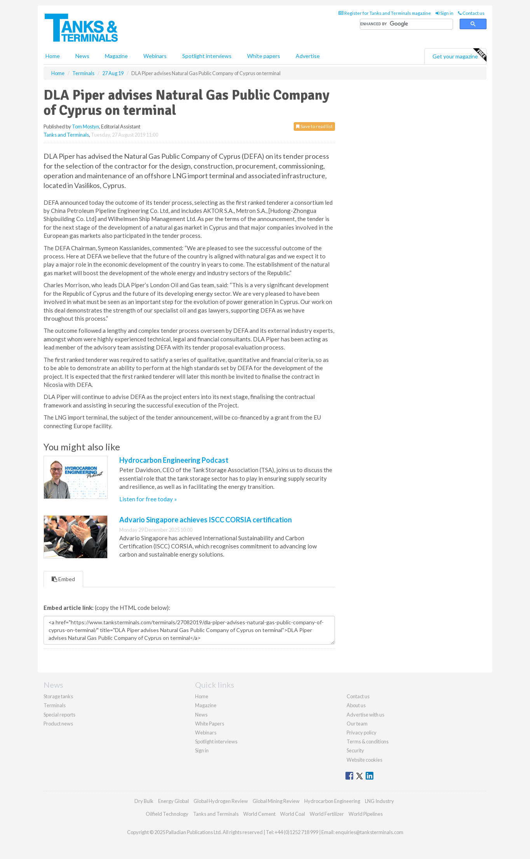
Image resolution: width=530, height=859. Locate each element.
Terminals (55, 705)
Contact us (471, 13)
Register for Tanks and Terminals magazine (384, 13)
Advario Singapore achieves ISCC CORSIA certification (205, 519)
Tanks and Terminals (66, 135)
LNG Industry (379, 801)
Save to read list (314, 126)
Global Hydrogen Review (221, 801)
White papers (263, 56)
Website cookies (364, 760)
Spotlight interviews (207, 56)
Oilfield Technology (167, 814)
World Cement (259, 814)
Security (355, 750)
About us (356, 705)
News (201, 714)
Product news (58, 723)
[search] (406, 24)
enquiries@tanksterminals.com (369, 832)
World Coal (292, 814)
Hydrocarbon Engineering (332, 801)
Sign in (444, 13)
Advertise (308, 56)
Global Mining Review (276, 801)
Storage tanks (58, 696)
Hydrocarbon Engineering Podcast (173, 460)
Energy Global (173, 801)
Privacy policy (362, 732)
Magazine (116, 56)
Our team (357, 723)
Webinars (155, 56)
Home (52, 56)
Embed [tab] (63, 579)
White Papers (209, 723)
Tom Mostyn (85, 126)
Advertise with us (365, 714)
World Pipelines (366, 814)
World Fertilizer (327, 814)
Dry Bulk (143, 801)
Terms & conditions (368, 741)
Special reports (59, 714)
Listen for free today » (148, 498)
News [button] (82, 56)
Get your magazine (459, 55)
